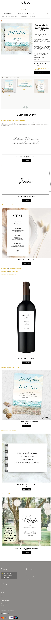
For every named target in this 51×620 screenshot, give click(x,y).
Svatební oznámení (14, 367)
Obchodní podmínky (30, 576)
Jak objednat (28, 572)
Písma (2, 586)
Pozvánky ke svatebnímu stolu (17, 120)
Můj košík (3, 605)
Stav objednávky (4, 603)
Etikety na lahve (13, 274)
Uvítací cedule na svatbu (15, 493)
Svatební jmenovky (14, 165)
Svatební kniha (18, 21)
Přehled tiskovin (9, 21)
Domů (3, 21)
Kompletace (3, 592)
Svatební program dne (15, 268)
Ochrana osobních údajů (30, 577)
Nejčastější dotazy (29, 579)
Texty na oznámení (4, 588)
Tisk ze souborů (4, 594)
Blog (2, 596)
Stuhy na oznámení (4, 590)
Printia (25, 3)
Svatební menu (13, 205)
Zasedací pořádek (13, 271)
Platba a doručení (29, 574)
